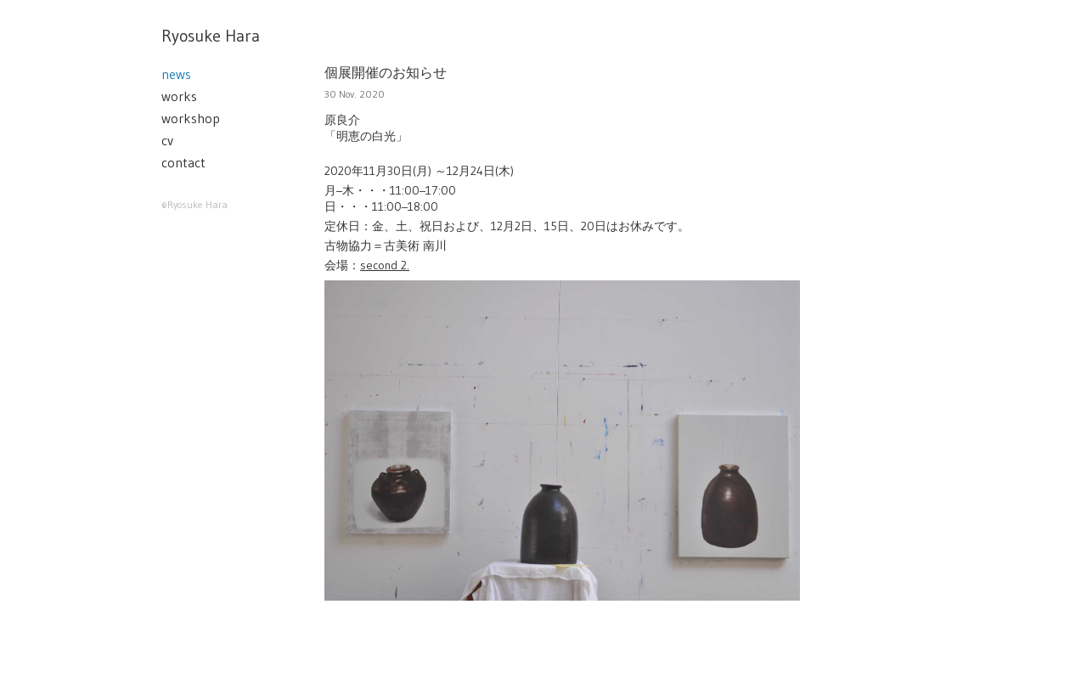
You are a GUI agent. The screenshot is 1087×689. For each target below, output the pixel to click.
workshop (190, 118)
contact (183, 162)
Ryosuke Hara (210, 35)
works (179, 96)
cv (167, 140)
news (176, 73)
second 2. (384, 265)
